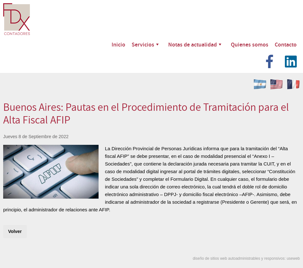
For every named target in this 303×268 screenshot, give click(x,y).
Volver (15, 231)
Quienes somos (249, 44)
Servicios (145, 44)
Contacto (286, 44)
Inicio (118, 44)
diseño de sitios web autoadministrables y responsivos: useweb (246, 258)
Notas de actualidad (194, 44)
